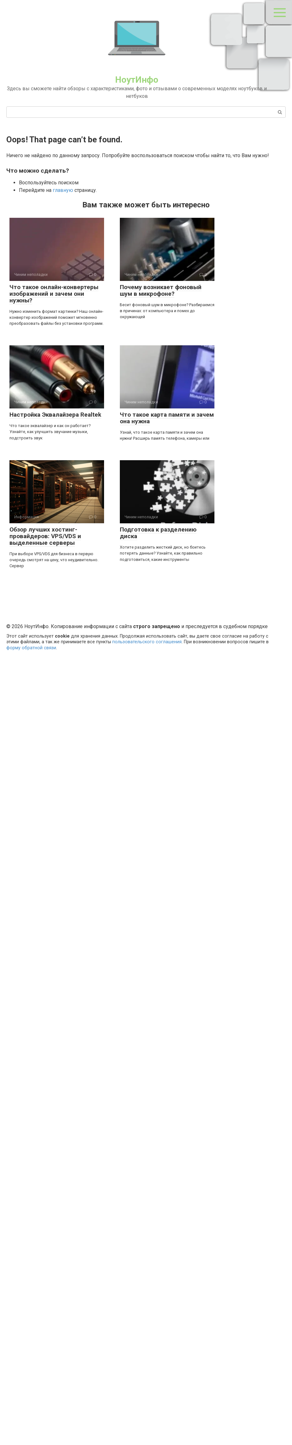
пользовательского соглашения (147, 642)
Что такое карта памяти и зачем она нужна (167, 418)
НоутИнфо (136, 79)
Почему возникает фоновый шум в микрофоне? (160, 290)
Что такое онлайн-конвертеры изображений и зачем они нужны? (53, 293)
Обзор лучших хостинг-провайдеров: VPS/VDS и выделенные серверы (45, 536)
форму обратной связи (31, 648)
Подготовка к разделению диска (158, 533)
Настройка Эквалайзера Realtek (55, 414)
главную (63, 190)
